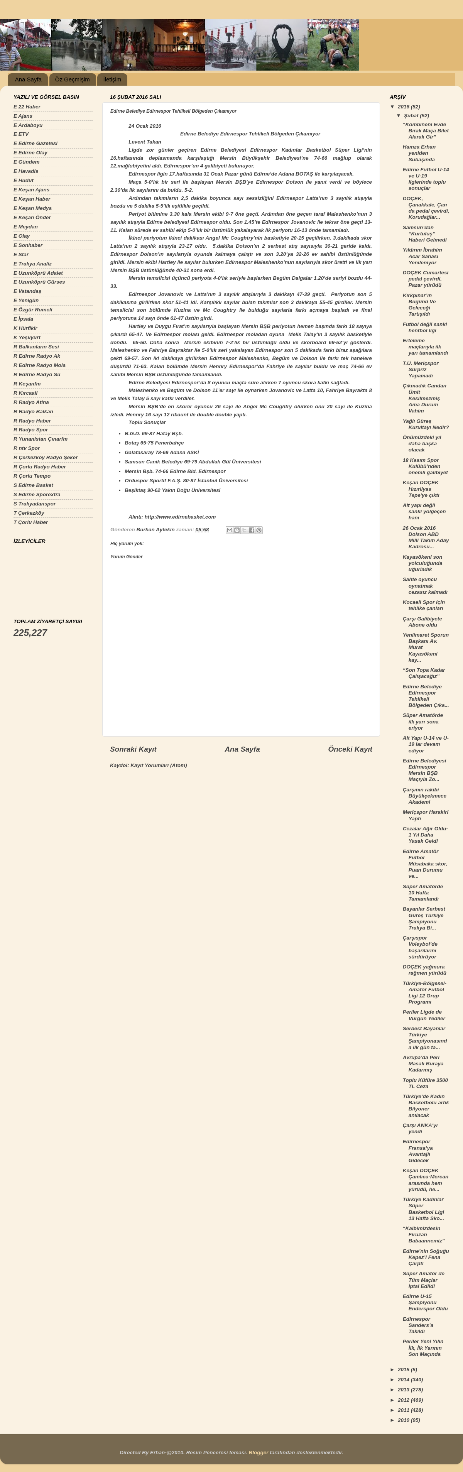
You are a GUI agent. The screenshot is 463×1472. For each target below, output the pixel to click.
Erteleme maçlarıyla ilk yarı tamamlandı (425, 347)
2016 (404, 107)
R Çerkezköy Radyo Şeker (46, 457)
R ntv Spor (27, 448)
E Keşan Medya (33, 208)
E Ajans (23, 116)
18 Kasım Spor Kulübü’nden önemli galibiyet (425, 466)
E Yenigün (26, 300)
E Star (21, 254)
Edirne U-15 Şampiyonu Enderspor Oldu (425, 1302)
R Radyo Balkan (33, 411)
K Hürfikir (25, 328)
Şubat (412, 115)
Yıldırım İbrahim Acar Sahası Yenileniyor (422, 256)
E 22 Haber (27, 107)
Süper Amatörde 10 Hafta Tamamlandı (423, 893)
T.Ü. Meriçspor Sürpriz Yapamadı (421, 369)
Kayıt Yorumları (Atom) (158, 765)
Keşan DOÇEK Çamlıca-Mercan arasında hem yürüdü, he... (426, 1180)
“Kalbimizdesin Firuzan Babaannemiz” (424, 1234)
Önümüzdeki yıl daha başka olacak (422, 443)
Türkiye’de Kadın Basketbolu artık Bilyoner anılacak (426, 1105)
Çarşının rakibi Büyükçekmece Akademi (424, 796)
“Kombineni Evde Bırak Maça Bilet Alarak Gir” (426, 131)
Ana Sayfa (28, 79)
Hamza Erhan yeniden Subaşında (419, 153)
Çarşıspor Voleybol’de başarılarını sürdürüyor (420, 947)
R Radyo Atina (31, 402)
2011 (404, 1410)
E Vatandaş (27, 291)
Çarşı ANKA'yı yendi (420, 1128)
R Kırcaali (25, 393)
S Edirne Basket (33, 485)
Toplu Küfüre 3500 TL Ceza (425, 1083)
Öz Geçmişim (72, 79)
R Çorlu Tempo (32, 476)
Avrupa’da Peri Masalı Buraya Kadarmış (423, 1064)
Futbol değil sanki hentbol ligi (425, 327)
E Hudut (24, 180)
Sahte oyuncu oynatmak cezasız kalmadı (425, 585)
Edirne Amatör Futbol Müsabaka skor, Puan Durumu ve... (425, 863)
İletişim (112, 79)
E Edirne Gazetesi (35, 143)
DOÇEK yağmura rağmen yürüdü (424, 970)
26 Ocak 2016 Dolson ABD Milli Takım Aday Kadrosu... (426, 537)
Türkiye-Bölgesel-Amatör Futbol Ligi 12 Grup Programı (424, 992)
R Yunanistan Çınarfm (41, 439)
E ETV (21, 134)
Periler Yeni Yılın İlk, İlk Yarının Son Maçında (423, 1347)
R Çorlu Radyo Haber (40, 467)
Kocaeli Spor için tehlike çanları (424, 605)
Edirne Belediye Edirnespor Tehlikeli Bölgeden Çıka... (426, 696)
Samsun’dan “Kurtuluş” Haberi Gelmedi (425, 234)
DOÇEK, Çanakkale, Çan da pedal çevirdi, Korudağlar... (426, 208)
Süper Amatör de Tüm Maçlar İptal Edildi (423, 1280)
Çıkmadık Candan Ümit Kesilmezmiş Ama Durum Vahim (424, 398)
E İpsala (23, 319)
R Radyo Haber (32, 421)
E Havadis (26, 171)
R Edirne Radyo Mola (40, 365)
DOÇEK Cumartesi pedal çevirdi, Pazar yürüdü (426, 279)
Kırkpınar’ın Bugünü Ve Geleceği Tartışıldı (419, 304)
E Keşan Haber (32, 199)
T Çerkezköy (29, 513)
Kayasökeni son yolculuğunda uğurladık (423, 563)
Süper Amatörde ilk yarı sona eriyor (423, 721)
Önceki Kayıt (350, 749)
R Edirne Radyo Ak (37, 356)
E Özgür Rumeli (33, 310)
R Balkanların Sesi (36, 347)
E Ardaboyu (28, 125)
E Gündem (27, 162)
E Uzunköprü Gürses (39, 282)
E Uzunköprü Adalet (38, 273)
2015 (404, 1369)
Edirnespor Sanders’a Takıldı (418, 1325)
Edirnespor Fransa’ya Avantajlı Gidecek (418, 1151)
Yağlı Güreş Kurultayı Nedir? (426, 424)
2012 (404, 1400)
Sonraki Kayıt (133, 749)
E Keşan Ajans (31, 190)
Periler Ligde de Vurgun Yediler (424, 1015)
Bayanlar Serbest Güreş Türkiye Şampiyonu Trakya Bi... (424, 918)
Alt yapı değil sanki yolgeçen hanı (424, 511)
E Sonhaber (28, 245)
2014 (404, 1379)
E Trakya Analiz (33, 264)
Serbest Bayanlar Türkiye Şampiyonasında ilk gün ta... (425, 1038)
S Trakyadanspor (35, 504)
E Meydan (26, 227)
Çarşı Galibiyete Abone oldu (422, 622)
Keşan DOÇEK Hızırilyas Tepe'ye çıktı (421, 489)
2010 (404, 1420)
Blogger (258, 1452)
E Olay (22, 236)
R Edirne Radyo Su (37, 374)
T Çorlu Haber (31, 522)
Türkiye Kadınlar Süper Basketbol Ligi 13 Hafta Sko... (423, 1209)
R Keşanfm (27, 384)
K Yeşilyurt (27, 337)
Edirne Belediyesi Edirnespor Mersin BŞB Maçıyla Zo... (424, 770)
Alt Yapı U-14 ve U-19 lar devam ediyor (426, 744)
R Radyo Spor (31, 430)
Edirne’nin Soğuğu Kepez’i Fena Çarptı (426, 1257)
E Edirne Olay (30, 152)
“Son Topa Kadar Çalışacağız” (424, 673)
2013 (404, 1390)
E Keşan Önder (32, 217)
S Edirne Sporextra (37, 494)
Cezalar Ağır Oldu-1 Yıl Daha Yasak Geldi (425, 835)
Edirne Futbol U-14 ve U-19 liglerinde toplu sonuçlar (426, 179)
